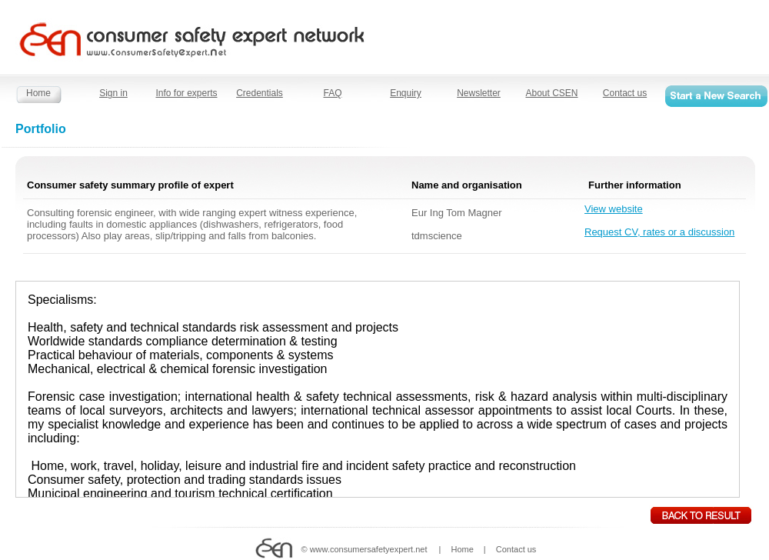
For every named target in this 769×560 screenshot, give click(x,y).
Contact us (625, 93)
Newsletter (479, 93)
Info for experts (186, 93)
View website (613, 209)
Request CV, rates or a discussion (659, 232)
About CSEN (551, 93)
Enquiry (405, 93)
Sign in (113, 93)
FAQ (332, 93)
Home (38, 93)
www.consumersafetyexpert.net (369, 549)
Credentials (259, 93)
